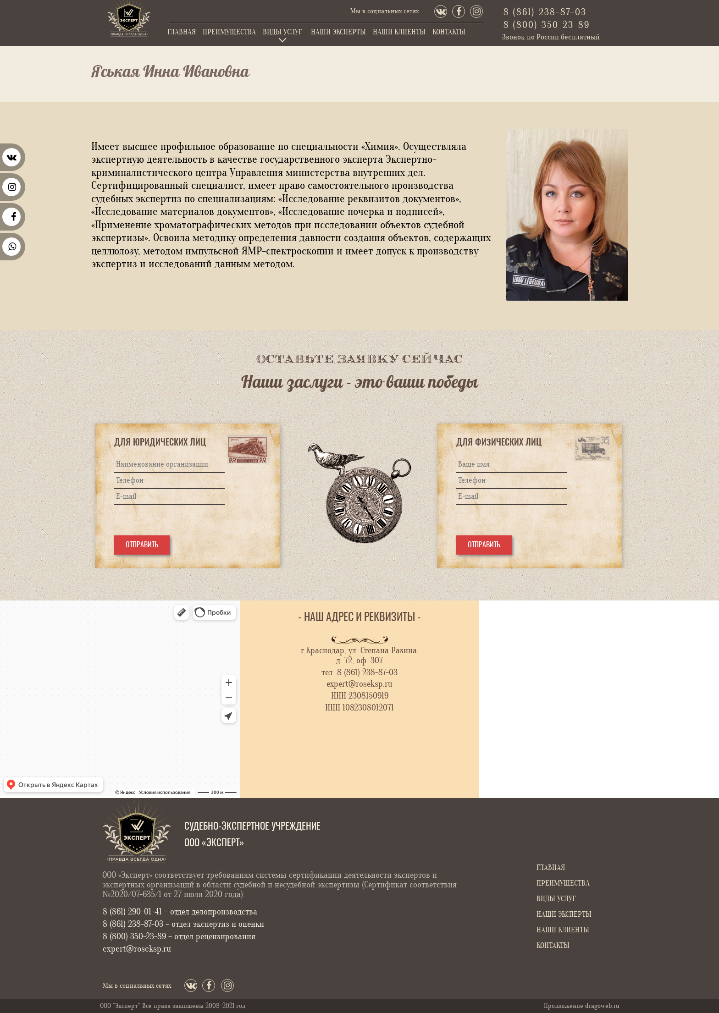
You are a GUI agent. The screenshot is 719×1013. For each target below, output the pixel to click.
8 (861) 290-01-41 (133, 912)
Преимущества (229, 32)
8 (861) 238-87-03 (544, 12)
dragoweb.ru (602, 1006)
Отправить (142, 545)
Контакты (448, 32)
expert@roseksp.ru (359, 684)
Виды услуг (282, 32)
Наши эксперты (338, 32)
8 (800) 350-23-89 (546, 25)
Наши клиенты (399, 32)
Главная (181, 32)
